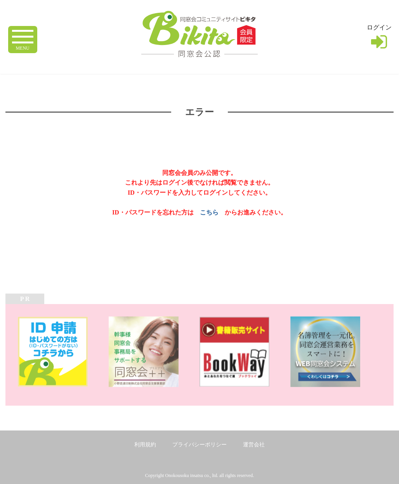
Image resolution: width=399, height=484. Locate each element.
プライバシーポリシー (199, 445)
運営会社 (254, 445)
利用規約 (145, 445)
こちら (209, 212)
